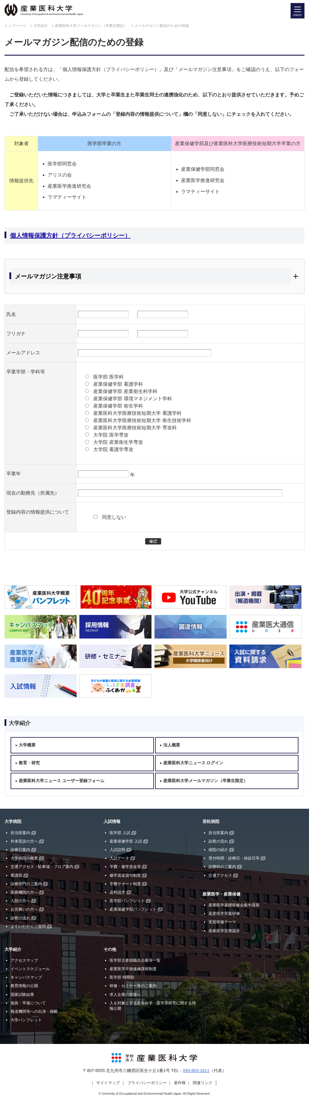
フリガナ (16, 333)
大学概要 (27, 745)
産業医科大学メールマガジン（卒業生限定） (91, 26)
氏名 (11, 314)
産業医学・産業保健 (221, 894)
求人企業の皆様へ (125, 994)
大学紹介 (40, 26)
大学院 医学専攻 (110, 434)
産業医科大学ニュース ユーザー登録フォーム (61, 780)
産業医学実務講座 (224, 930)
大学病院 (13, 821)
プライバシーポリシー (147, 1083)
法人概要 (171, 745)
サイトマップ (108, 1083)
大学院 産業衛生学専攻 (118, 442)
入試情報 (112, 821)
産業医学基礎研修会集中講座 (234, 905)
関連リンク (202, 1083)
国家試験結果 (22, 994)
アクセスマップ (24, 960)
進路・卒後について (28, 1003)
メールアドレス (23, 352)
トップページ (15, 26)
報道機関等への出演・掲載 (34, 1011)
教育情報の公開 (24, 985)
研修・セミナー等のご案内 (133, 985)
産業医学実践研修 (224, 913)
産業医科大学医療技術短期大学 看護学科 (137, 413)
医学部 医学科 (108, 376)
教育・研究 (29, 763)
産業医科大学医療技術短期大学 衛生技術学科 (142, 420)
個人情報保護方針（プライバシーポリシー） (70, 235)
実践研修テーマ (222, 922)
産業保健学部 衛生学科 (118, 405)
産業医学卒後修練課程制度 (133, 969)
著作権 (180, 1083)
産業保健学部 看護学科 (118, 384)
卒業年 (13, 473)
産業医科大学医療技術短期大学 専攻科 (135, 427)
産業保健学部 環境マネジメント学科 (132, 398)
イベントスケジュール (30, 969)
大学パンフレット (26, 1020)
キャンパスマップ (26, 977)
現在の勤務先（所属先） (32, 493)
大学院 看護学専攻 (113, 449)
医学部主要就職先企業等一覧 (135, 960)
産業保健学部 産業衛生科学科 (125, 391)
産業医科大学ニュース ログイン (193, 763)
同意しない (114, 517)
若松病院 (210, 821)
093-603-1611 (196, 1070)
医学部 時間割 (122, 977)
